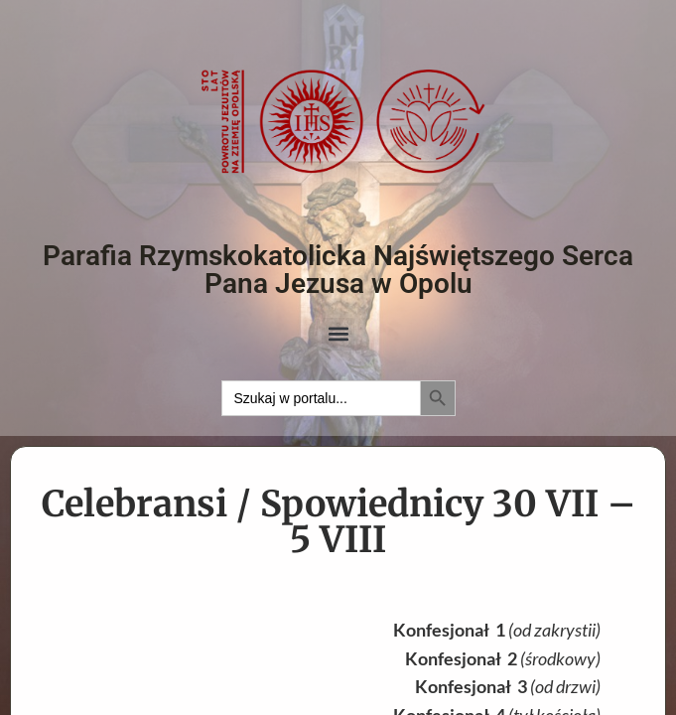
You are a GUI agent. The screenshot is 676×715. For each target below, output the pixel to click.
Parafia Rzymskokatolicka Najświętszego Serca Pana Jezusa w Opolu (338, 269)
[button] (338, 334)
